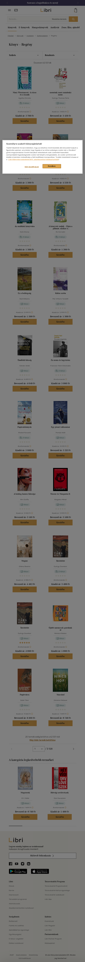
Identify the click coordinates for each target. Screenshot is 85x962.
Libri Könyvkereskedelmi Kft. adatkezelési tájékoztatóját (33, 159)
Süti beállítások (32, 167)
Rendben (52, 166)
